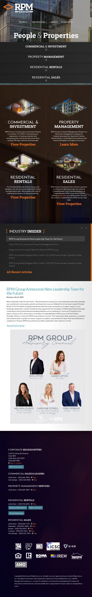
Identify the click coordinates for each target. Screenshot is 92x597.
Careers (19, 463)
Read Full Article (16, 325)
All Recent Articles (19, 272)
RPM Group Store (16, 467)
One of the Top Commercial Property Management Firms (34, 244)
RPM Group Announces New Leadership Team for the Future (36, 239)
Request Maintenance (17, 508)
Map (10, 463)
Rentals (46, 67)
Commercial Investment (46, 46)
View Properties (22, 144)
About (54, 22)
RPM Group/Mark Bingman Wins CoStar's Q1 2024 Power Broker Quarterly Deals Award (45, 256)
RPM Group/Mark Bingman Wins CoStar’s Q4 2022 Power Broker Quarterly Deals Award (45, 264)
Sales (46, 77)
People (24, 22)
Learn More (69, 144)
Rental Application (16, 513)
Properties (39, 22)
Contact (67, 22)
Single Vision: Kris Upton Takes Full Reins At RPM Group (33, 249)
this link (63, 195)
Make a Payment (35, 508)
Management (46, 56)
